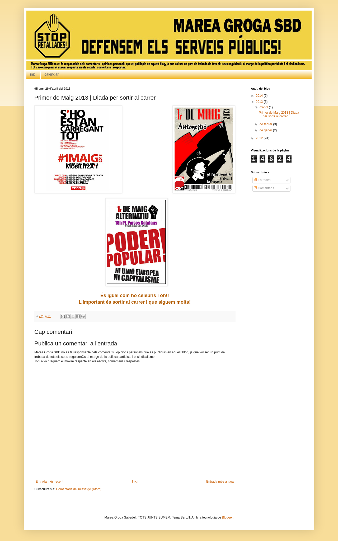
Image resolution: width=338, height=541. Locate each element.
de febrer (266, 124)
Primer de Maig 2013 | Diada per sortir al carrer (279, 114)
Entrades (262, 180)
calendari (51, 74)
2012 (260, 138)
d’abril (264, 107)
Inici (135, 481)
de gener (266, 130)
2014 (260, 96)
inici (33, 74)
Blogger (227, 517)
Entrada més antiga (220, 481)
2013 (260, 102)
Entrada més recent (49, 481)
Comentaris (264, 188)
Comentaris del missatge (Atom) (78, 489)
